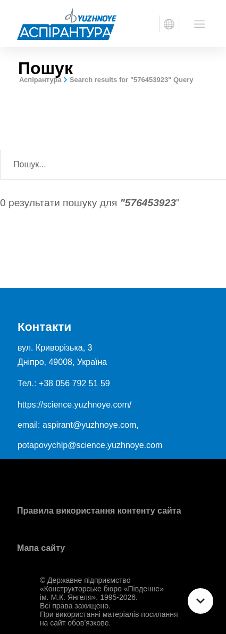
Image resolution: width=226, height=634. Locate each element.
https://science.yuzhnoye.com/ (74, 404)
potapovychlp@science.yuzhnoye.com (90, 445)
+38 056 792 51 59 (74, 383)
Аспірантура (40, 80)
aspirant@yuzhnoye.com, (91, 424)
